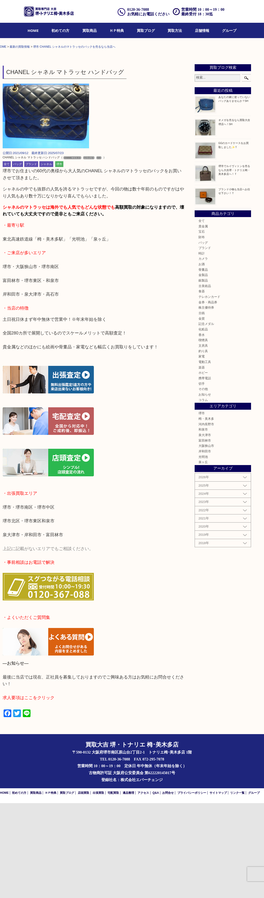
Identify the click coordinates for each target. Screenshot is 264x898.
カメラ (203, 353)
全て (7, 259)
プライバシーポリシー (191, 887)
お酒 (201, 359)
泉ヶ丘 (203, 557)
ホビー (203, 467)
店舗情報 (202, 30)
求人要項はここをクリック (28, 792)
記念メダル (206, 418)
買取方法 (175, 30)
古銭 (201, 408)
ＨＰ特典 (116, 30)
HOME (33, 30)
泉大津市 (204, 530)
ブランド (31, 259)
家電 (201, 451)
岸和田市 (204, 546)
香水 (201, 429)
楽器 (201, 462)
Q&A (155, 887)
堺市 (59, 259)
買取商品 (89, 30)
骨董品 (203, 364)
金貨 (201, 413)
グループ (229, 30)
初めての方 (60, 30)
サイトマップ (218, 887)
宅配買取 (113, 887)
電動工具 (204, 457)
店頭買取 (83, 887)
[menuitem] (33, 30)
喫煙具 (203, 435)
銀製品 (203, 375)
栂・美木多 (206, 513)
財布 (201, 332)
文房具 (203, 440)
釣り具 (203, 446)
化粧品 (203, 424)
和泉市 (203, 524)
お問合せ (168, 887)
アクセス (143, 887)
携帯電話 (204, 473)
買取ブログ (146, 30)
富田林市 (204, 535)
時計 (201, 348)
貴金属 (203, 321)
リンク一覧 (237, 887)
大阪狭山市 (206, 540)
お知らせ (204, 489)
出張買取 (98, 887)
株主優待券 (206, 402)
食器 (201, 386)
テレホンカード (209, 391)
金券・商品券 (207, 397)
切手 (201, 478)
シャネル (46, 259)
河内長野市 (206, 519)
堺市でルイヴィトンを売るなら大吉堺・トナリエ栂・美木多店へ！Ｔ (234, 264)
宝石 (201, 326)
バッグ (17, 259)
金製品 (203, 370)
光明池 (203, 551)
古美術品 (204, 381)
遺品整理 (128, 887)
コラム (203, 494)
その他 (203, 484)
